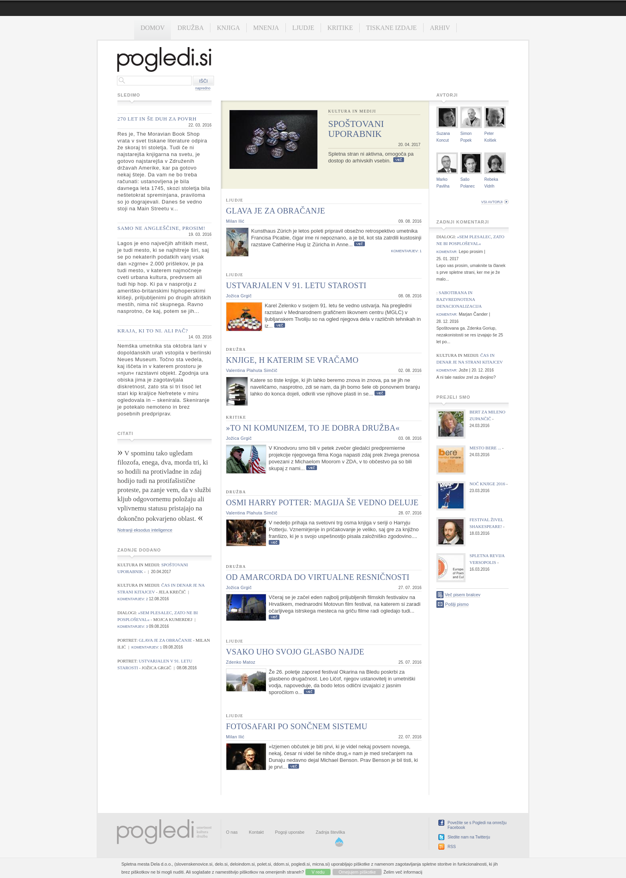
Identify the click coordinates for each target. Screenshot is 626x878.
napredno (202, 88)
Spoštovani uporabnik (356, 129)
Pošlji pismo (457, 604)
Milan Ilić (235, 221)
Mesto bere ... (485, 447)
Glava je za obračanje (166, 640)
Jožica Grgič (239, 295)
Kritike (340, 27)
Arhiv (440, 27)
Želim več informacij (403, 872)
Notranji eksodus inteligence (144, 530)
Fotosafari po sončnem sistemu (296, 726)
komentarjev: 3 (132, 627)
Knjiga (228, 27)
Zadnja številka (330, 832)
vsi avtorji (492, 202)
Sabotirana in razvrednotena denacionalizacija (459, 299)
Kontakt (256, 832)
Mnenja (266, 27)
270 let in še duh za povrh (156, 119)
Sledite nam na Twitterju (469, 837)
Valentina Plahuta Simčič (251, 370)
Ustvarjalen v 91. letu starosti (296, 285)
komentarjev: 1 (146, 647)
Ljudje (303, 27)
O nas (232, 832)
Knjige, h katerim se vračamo (292, 360)
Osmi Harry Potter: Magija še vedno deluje (322, 502)
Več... (398, 159)
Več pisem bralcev (462, 594)
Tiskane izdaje (391, 27)
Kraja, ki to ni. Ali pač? (152, 331)
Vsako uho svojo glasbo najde (295, 651)
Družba (190, 27)
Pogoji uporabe (290, 832)
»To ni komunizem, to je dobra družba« (313, 427)
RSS (452, 846)
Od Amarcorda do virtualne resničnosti (318, 577)
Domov (152, 27)
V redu (317, 872)
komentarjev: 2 (132, 599)
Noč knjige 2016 (487, 483)
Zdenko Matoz (241, 662)
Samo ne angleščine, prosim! (161, 228)
